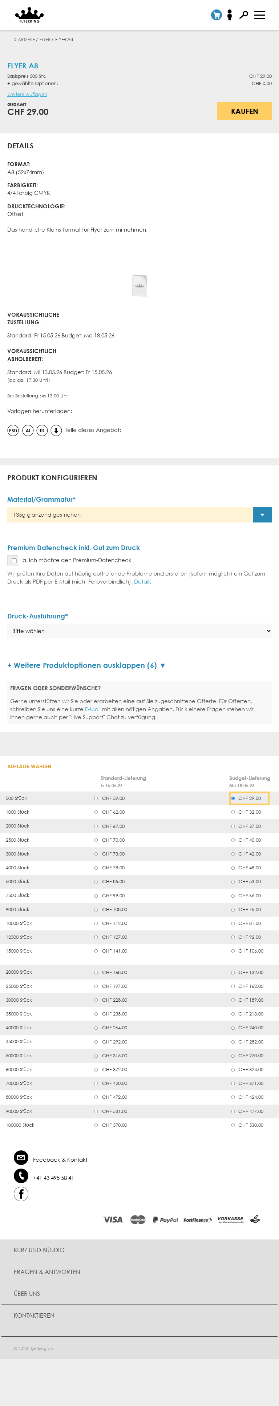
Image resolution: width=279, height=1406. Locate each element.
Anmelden (231, 14)
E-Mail (93, 709)
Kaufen (244, 111)
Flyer (45, 39)
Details (142, 581)
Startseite (24, 39)
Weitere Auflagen (27, 94)
